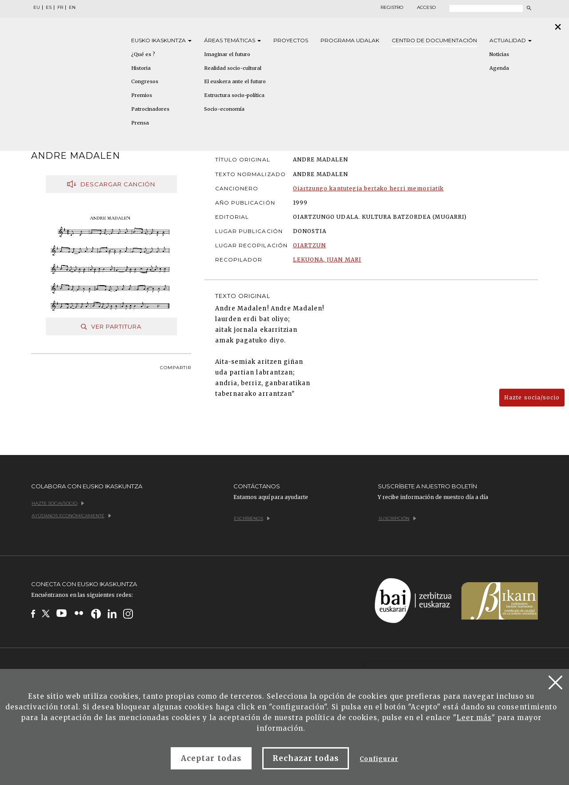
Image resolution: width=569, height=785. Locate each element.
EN (72, 7)
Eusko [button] (161, 40)
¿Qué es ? (143, 54)
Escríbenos (252, 518)
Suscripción (397, 518)
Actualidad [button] (510, 40)
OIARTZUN (309, 245)
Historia (141, 68)
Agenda (499, 68)
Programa (350, 40)
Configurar (379, 759)
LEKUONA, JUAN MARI (327, 259)
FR (60, 7)
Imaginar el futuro (227, 54)
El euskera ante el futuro (235, 81)
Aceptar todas (211, 758)
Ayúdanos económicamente (71, 516)
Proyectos (290, 40)
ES (49, 7)
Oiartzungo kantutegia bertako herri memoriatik (368, 188)
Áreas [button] (232, 40)
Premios (141, 95)
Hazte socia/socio (532, 397)
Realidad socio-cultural (232, 68)
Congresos (144, 81)
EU (36, 7)
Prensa (140, 123)
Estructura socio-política (234, 95)
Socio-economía (224, 109)
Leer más (474, 717)
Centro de (434, 40)
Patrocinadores (150, 109)
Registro (392, 7)
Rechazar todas (305, 758)
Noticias (499, 54)
